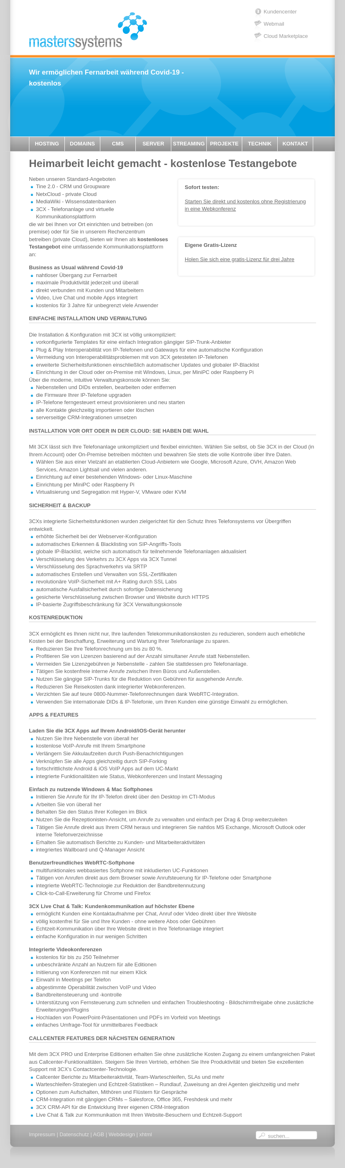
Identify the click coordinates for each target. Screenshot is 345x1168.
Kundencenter (280, 12)
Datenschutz (74, 1134)
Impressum (42, 1134)
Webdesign (121, 1134)
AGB (98, 1134)
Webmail (274, 24)
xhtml (145, 1134)
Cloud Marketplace (286, 36)
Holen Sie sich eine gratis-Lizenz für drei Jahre (239, 259)
